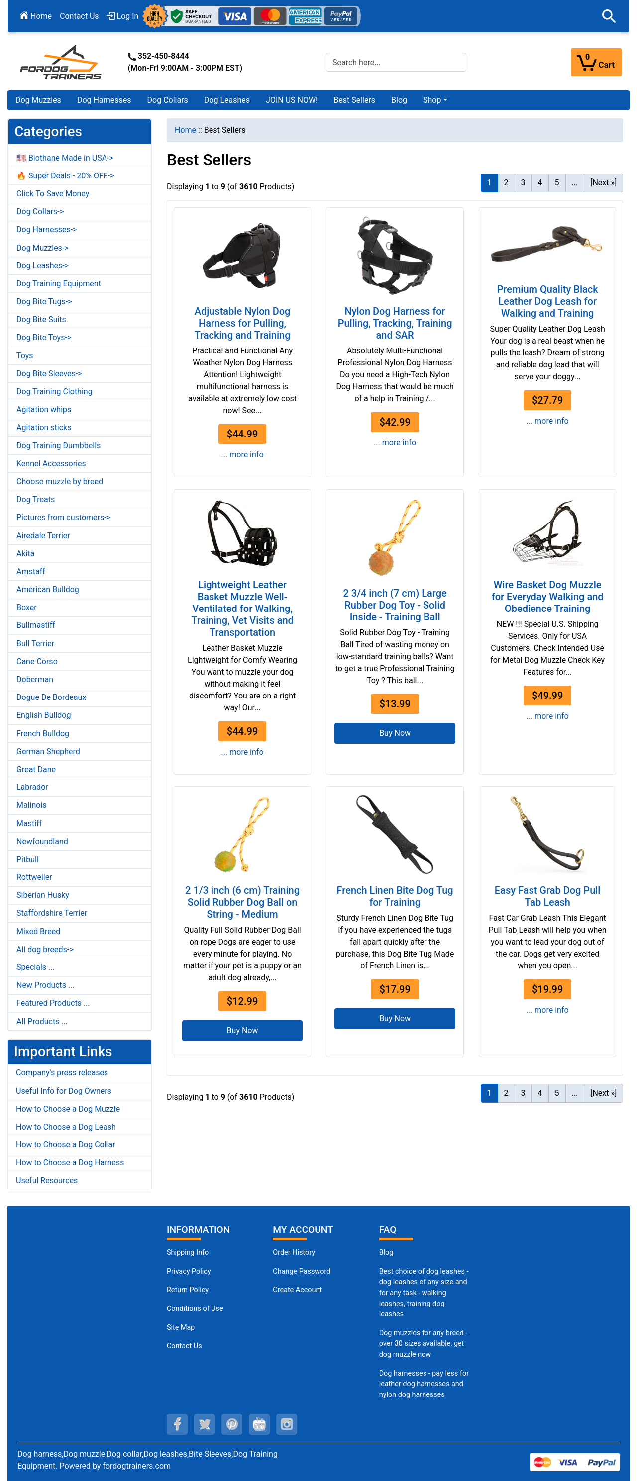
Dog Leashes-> (42, 265)
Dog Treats (35, 499)
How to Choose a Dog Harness (70, 1162)
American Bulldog (47, 589)
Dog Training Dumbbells (58, 445)
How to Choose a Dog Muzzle (68, 1109)
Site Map (181, 1327)
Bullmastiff (35, 625)
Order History (294, 1252)
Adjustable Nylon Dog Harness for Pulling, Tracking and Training (243, 323)
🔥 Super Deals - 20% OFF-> (65, 175)
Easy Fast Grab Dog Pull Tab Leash (548, 896)
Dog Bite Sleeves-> (49, 373)
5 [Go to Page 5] (557, 182)
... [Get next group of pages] (575, 182)
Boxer (26, 607)
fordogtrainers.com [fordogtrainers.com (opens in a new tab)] (137, 1466)
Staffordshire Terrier (51, 913)
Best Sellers (354, 100)
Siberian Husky (42, 895)
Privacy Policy (189, 1271)
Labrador (32, 787)
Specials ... (35, 967)
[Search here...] (396, 62)
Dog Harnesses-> (46, 229)
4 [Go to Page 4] (540, 182)
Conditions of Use (195, 1309)
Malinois (31, 805)
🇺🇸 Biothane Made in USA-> (64, 158)
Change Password (301, 1271)
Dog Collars (167, 100)
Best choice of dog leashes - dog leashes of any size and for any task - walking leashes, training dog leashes (424, 1292)
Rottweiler (34, 877)
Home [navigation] (185, 130)
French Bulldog (42, 733)
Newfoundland (42, 841)
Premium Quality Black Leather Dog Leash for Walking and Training (547, 301)
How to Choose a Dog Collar (65, 1144)
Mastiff (29, 823)
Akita (25, 553)
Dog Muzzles (38, 100)
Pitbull (27, 859)
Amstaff (30, 571)
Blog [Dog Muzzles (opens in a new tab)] (386, 1252)
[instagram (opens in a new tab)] (287, 1424)
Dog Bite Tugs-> (44, 301)
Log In (123, 16)
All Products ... (42, 1021)
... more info (242, 454)
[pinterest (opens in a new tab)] (232, 1424)
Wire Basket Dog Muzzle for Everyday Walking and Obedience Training (548, 596)
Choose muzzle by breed (59, 481)
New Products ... (45, 985)
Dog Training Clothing (54, 391)
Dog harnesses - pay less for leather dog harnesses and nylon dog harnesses (424, 1384)
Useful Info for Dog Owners (63, 1091)
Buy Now (395, 733)
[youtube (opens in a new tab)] (259, 1424)
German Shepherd (48, 751)
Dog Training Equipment (58, 283)
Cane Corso (37, 661)
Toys (24, 355)
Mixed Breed (38, 931)
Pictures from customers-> (63, 517)
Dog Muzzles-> (42, 248)
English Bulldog (43, 715)
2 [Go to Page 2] (506, 182)
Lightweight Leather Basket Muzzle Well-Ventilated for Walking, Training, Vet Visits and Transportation (242, 608)
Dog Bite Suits (41, 319)
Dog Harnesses (104, 100)
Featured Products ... (53, 1003)
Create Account (297, 1290)
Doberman (34, 679)
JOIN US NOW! (292, 100)
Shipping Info (188, 1252)
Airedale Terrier (43, 535)
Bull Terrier (35, 643)
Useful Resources (47, 1180)
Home (36, 16)
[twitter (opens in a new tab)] (204, 1424)
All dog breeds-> (45, 949)
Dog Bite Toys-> (43, 337)
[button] (609, 16)
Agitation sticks (43, 427)
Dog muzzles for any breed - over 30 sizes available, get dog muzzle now (423, 1344)
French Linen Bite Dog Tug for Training (395, 896)
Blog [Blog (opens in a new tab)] (399, 100)
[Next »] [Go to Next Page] (603, 182)
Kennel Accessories (51, 463)
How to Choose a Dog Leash (66, 1127)
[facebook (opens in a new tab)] (177, 1424)
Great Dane (36, 769)
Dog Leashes (227, 100)
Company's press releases (62, 1072)
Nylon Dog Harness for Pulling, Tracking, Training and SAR (395, 323)
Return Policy (188, 1290)
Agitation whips (43, 409)
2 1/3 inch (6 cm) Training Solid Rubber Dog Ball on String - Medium (242, 902)
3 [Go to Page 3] (523, 182)
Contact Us (79, 16)
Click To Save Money (52, 193)
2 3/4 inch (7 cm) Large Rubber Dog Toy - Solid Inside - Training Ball (394, 605)
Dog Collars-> (40, 211)
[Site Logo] (61, 61)
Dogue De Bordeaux (51, 697)
